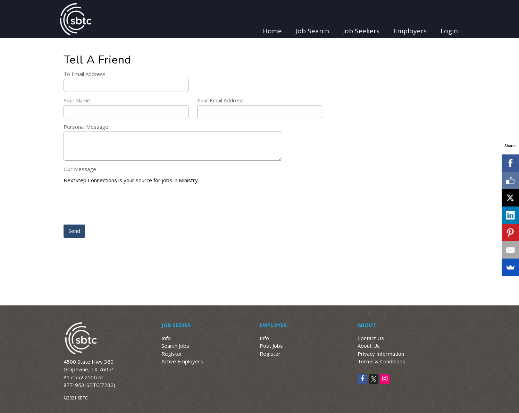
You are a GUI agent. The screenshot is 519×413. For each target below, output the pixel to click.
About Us (369, 345)
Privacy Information (381, 353)
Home (272, 30)
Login (449, 30)
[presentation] (116, 204)
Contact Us (371, 338)
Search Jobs (175, 345)
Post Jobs (271, 345)
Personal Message (86, 126)
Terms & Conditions (381, 361)
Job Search (312, 30)
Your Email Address (220, 100)
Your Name (77, 100)
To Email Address (85, 73)
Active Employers (182, 361)
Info (166, 338)
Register (171, 353)
